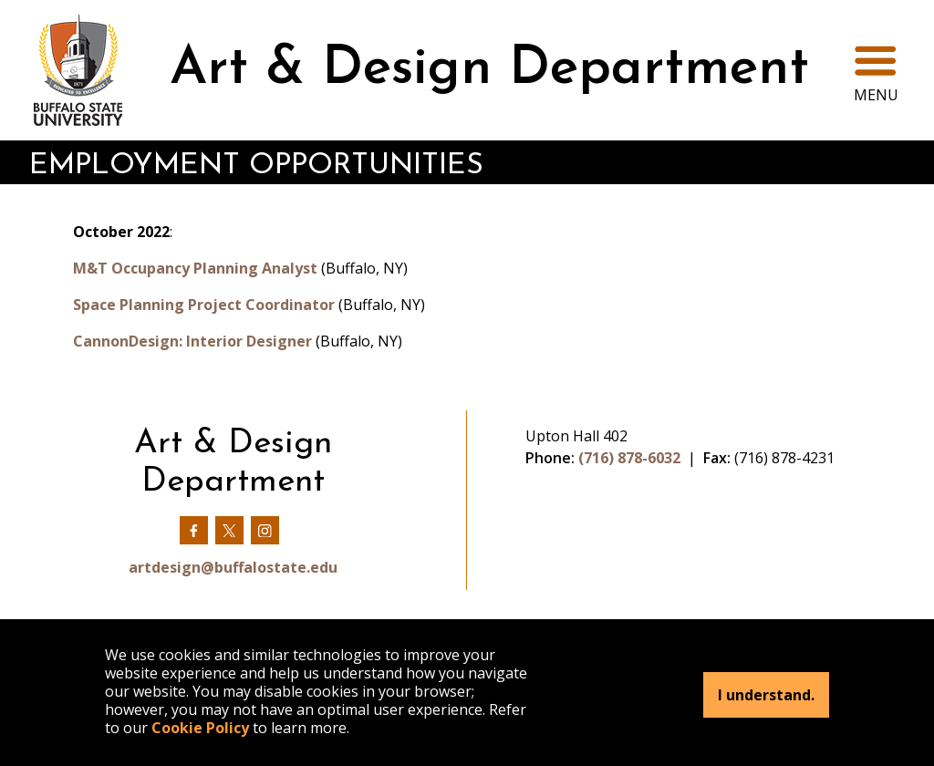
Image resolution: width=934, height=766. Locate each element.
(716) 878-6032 (629, 458)
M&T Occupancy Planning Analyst (195, 268)
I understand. (766, 695)
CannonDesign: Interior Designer (192, 341)
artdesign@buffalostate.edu (233, 567)
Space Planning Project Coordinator (204, 305)
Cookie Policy (200, 728)
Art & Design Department (489, 70)
